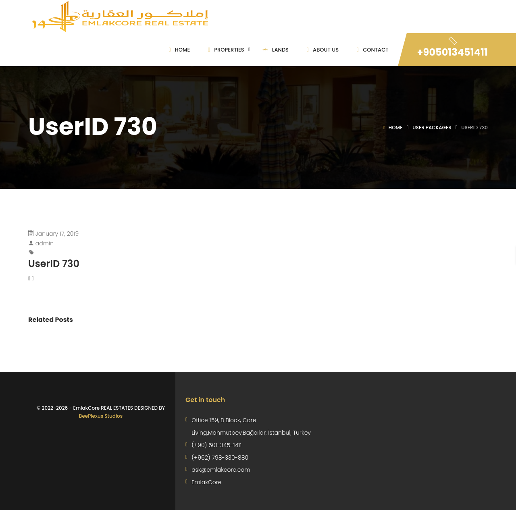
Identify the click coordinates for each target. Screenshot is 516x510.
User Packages (431, 127)
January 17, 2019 (57, 234)
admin (44, 243)
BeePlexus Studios (101, 416)
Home (396, 127)
